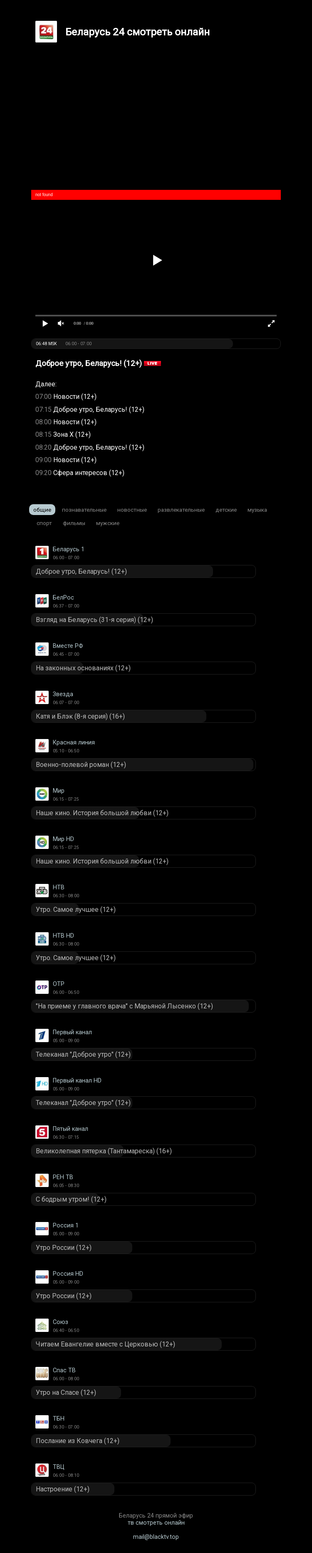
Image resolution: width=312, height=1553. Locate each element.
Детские (226, 509)
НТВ (58, 887)
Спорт (44, 523)
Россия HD (68, 1273)
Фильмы (74, 523)
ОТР (58, 984)
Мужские (107, 523)
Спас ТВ (64, 1370)
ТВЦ (58, 1467)
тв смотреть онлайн (156, 1522)
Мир (58, 790)
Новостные (132, 509)
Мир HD (63, 839)
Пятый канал (70, 1128)
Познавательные (84, 509)
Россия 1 (66, 1225)
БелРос (63, 597)
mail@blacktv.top (156, 1537)
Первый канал (72, 1032)
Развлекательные (181, 509)
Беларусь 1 (68, 549)
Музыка (257, 509)
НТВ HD (63, 935)
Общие (42, 509)
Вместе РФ (68, 646)
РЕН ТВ (63, 1177)
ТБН (58, 1418)
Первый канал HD (77, 1080)
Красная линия (74, 742)
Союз (60, 1322)
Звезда (63, 694)
